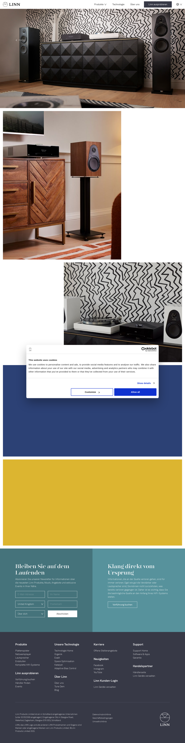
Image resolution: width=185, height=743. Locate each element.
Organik (58, 654)
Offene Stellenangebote (105, 650)
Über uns (135, 4)
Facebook (98, 665)
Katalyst (58, 664)
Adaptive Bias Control (65, 668)
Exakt (57, 657)
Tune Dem (59, 686)
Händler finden (22, 683)
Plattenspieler (22, 650)
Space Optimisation (64, 661)
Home (22, 40)
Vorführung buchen (122, 604)
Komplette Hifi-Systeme (27, 664)
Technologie (118, 4)
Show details (144, 383)
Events (18, 686)
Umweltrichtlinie (99, 721)
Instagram (99, 668)
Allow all (135, 392)
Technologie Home (63, 650)
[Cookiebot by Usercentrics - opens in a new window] (143, 349)
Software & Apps (141, 654)
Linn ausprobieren (158, 4)
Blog (56, 690)
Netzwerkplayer (23, 654)
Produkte (100, 4)
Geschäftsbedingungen (102, 718)
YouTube (98, 672)
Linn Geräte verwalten (105, 686)
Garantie (137, 657)
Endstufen (20, 661)
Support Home (140, 650)
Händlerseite (139, 672)
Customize (92, 392)
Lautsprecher (22, 657)
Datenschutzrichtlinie (101, 714)
